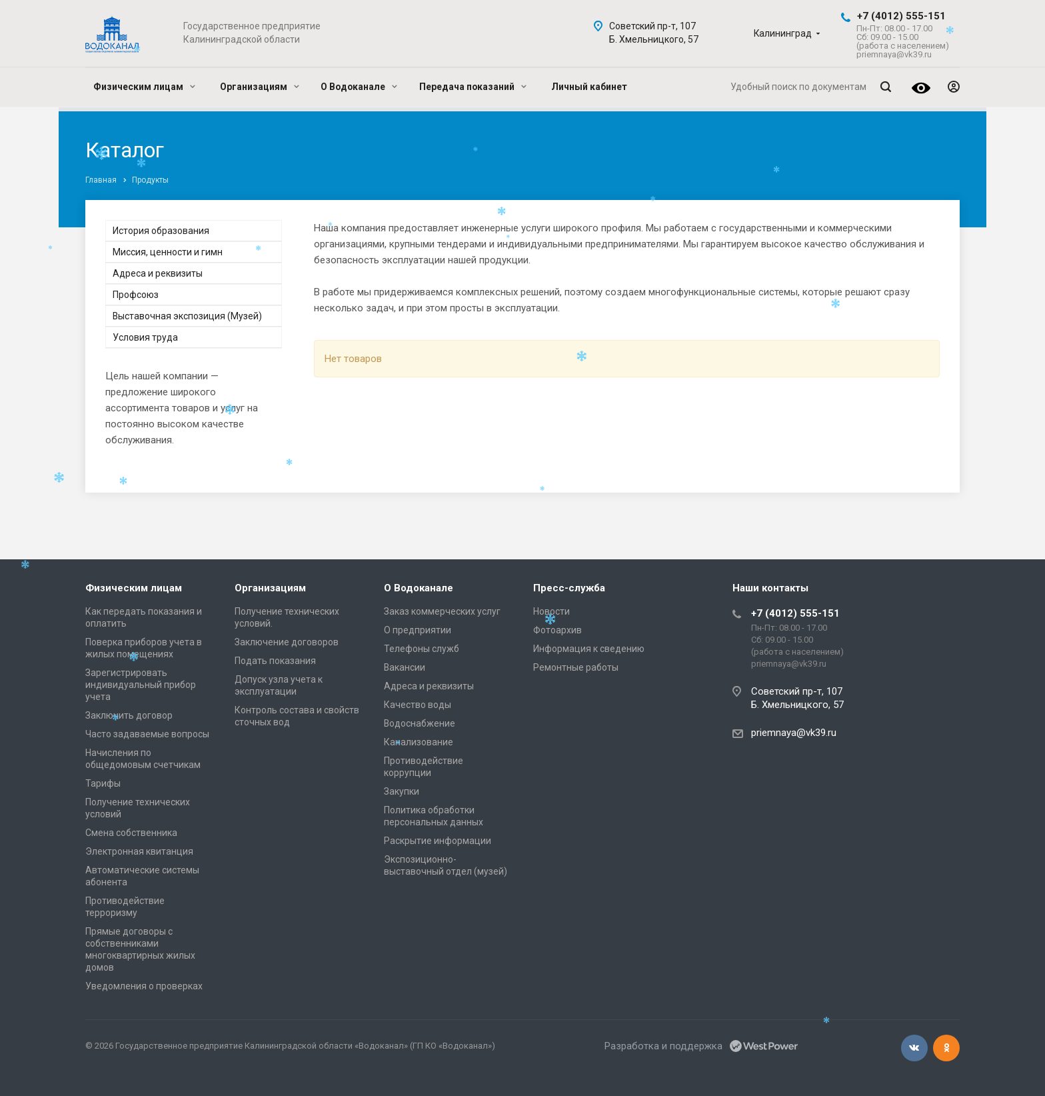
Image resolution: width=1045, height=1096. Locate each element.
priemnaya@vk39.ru (793, 733)
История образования (161, 230)
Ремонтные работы (575, 667)
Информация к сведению (588, 648)
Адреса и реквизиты (158, 273)
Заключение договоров (287, 642)
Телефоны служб (421, 648)
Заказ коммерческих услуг (442, 611)
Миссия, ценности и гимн (168, 252)
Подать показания (275, 660)
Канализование (418, 742)
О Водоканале (359, 86)
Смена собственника (131, 832)
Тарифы (103, 783)
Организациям (259, 86)
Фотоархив (557, 630)
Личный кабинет (589, 86)
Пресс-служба (569, 588)
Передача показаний (472, 86)
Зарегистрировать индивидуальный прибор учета (140, 684)
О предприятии (417, 630)
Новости (551, 611)
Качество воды (417, 704)
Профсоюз (136, 294)
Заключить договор (129, 715)
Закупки (401, 791)
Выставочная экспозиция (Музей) (187, 316)
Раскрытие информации (437, 840)
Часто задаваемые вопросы (147, 734)
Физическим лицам (144, 86)
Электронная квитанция (139, 851)
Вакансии (404, 667)
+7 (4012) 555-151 (901, 16)
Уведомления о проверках (144, 986)
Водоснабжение (419, 723)
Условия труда (145, 337)
